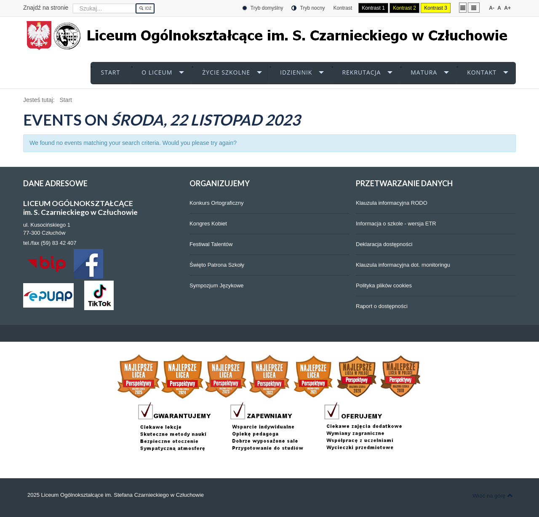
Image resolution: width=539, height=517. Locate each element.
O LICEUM (156, 72)
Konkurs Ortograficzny (216, 203)
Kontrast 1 (373, 8)
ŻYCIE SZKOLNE (226, 72)
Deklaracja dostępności (384, 244)
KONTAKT (481, 72)
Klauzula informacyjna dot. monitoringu (403, 265)
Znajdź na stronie (45, 7)
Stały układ (463, 7)
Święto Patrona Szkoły (216, 265)
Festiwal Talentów (210, 244)
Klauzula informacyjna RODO (391, 203)
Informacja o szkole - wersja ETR (396, 223)
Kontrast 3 (435, 8)
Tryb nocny (308, 8)
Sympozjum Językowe (216, 285)
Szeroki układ (474, 7)
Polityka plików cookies (384, 285)
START (110, 72)
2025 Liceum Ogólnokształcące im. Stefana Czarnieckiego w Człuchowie (115, 495)
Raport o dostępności (382, 306)
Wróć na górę (492, 495)
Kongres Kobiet (208, 223)
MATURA (424, 72)
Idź (145, 8)
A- (491, 8)
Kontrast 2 (404, 8)
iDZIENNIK (296, 72)
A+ (507, 8)
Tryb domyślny (262, 8)
